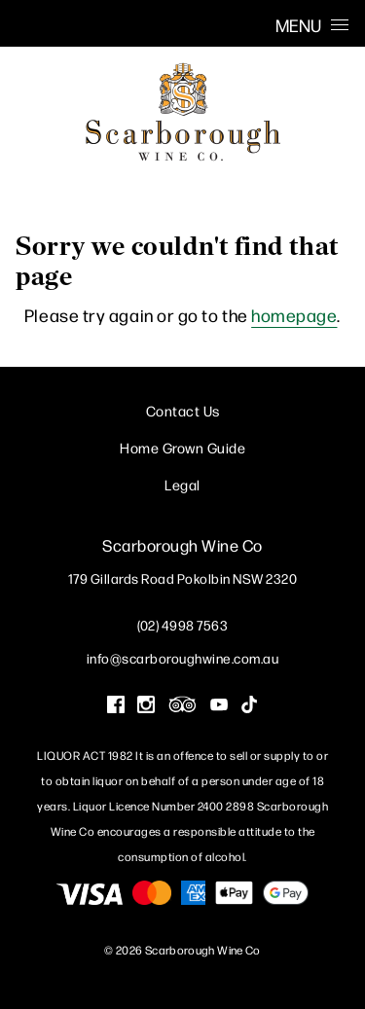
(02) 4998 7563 (182, 624)
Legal (182, 484)
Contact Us (183, 410)
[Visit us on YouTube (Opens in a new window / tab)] (219, 706)
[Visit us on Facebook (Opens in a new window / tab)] (116, 706)
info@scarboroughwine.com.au (183, 658)
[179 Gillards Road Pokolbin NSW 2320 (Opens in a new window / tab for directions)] (183, 578)
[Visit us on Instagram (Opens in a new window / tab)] (146, 706)
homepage (294, 315)
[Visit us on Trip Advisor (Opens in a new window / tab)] (183, 706)
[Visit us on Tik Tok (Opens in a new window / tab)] (249, 706)
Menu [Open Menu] (311, 25)
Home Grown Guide (182, 447)
